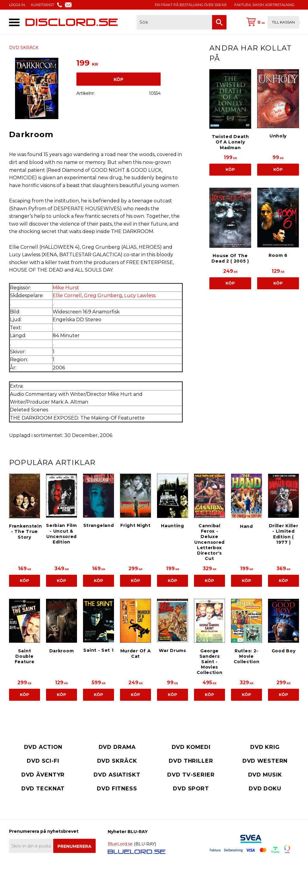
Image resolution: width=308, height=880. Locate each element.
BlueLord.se (120, 844)
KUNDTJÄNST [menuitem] (42, 5)
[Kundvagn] (271, 22)
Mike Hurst (66, 288)
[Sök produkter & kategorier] (174, 22)
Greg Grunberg (103, 295)
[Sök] (219, 22)
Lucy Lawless (140, 295)
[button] (14, 22)
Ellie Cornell (67, 295)
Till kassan (283, 22)
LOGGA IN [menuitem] (17, 5)
